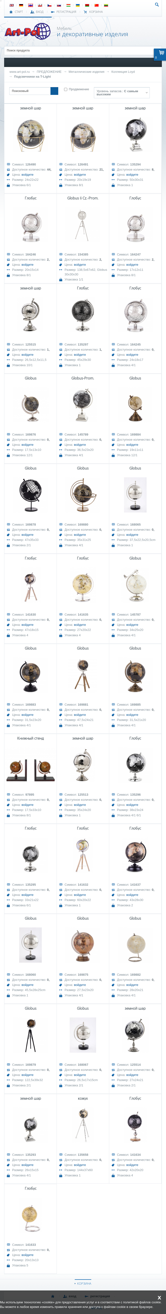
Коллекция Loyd (123, 72)
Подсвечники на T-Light (32, 76)
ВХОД (39, 12)
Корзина (96, 12)
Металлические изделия (86, 72)
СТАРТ (19, 12)
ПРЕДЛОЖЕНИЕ (49, 72)
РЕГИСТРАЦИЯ (66, 12)
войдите (27, 174)
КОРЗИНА (84, 1283)
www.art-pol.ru (19, 72)
